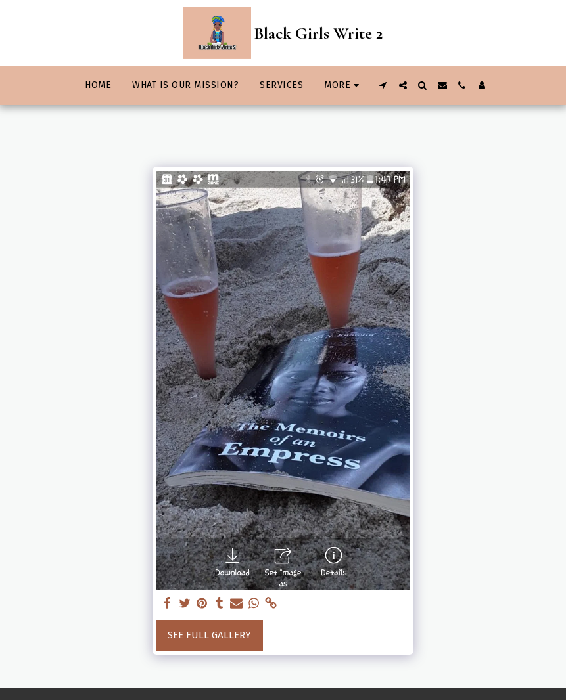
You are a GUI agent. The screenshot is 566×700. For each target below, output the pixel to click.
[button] (383, 85)
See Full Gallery (209, 635)
